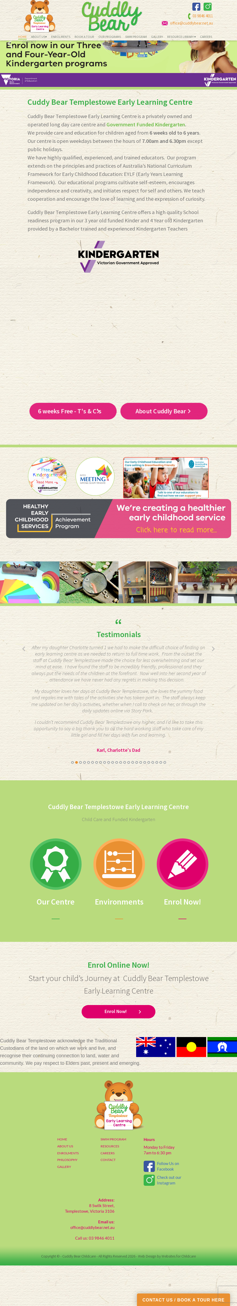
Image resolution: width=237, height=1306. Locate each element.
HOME (62, 1180)
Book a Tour (84, 37)
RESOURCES (110, 1186)
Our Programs (109, 37)
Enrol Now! (116, 1052)
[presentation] (10, 84)
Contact (29, 42)
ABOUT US (65, 1186)
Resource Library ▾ (181, 37)
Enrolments (60, 37)
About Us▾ (39, 37)
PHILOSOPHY (67, 1200)
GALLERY (64, 1207)
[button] (72, 803)
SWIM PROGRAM (113, 1180)
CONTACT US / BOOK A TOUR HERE (183, 1300)
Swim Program (136, 37)
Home (22, 37)
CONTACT (108, 1200)
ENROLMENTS (68, 1193)
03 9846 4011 (203, 16)
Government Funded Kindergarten (145, 165)
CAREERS (107, 1193)
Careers (206, 37)
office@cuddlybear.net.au (191, 23)
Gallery (157, 37)
